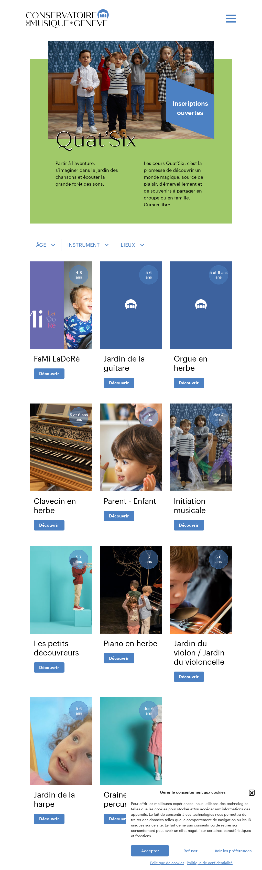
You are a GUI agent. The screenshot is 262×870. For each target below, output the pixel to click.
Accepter (150, 850)
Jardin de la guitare (124, 365)
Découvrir (49, 375)
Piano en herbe (130, 648)
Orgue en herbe (191, 365)
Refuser (190, 850)
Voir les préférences (233, 850)
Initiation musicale (190, 509)
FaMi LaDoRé (57, 360)
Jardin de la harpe (54, 807)
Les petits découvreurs (56, 653)
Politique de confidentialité (210, 863)
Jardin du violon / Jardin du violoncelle (199, 658)
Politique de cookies (167, 863)
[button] (251, 792)
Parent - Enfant (130, 504)
